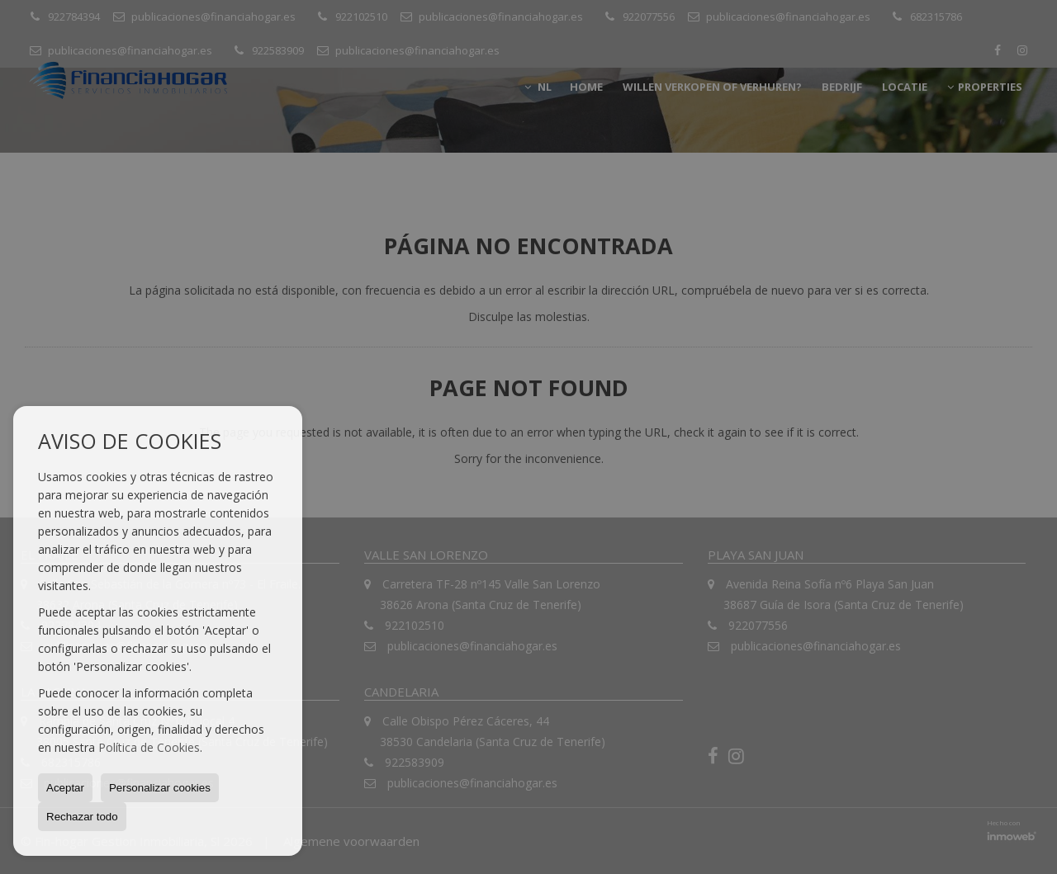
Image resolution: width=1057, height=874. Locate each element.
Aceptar (65, 788)
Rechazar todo (82, 816)
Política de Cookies (149, 747)
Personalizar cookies (160, 788)
